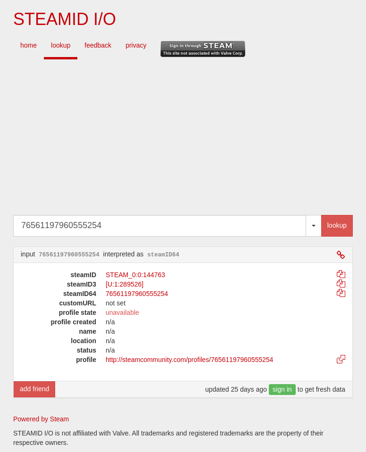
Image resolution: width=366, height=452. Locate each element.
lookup (60, 45)
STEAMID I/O (64, 19)
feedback (97, 45)
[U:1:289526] (124, 284)
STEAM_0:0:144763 (135, 275)
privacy (135, 45)
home (28, 45)
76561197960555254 (137, 293)
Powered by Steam (41, 419)
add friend (34, 389)
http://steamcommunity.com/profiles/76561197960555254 (189, 359)
